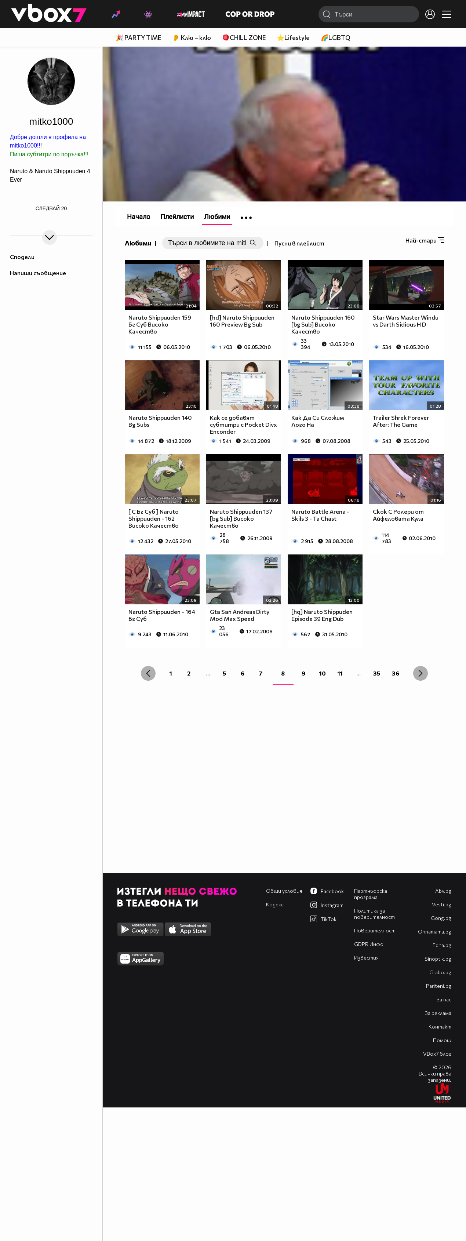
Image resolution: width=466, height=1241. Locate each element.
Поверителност (375, 930)
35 (376, 673)
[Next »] (420, 673)
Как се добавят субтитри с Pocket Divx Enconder (243, 424)
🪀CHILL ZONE (244, 37)
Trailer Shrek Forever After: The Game (401, 421)
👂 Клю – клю (191, 37)
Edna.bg (442, 945)
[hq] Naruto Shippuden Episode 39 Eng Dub (322, 615)
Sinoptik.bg (438, 959)
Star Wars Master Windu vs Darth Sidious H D (405, 321)
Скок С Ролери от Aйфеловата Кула (398, 515)
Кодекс (275, 904)
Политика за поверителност (374, 913)
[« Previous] (148, 673)
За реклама (438, 1013)
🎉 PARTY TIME (138, 37)
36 (395, 673)
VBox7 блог (437, 1054)
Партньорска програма (370, 894)
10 (322, 673)
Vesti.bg (441, 904)
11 (340, 673)
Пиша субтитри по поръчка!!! (49, 154)
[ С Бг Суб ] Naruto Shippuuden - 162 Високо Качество (153, 518)
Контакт (440, 1026)
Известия (366, 957)
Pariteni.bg (438, 986)
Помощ (442, 1040)
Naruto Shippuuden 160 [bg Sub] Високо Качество (323, 324)
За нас (444, 999)
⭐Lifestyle (293, 37)
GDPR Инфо (368, 944)
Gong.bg (441, 918)
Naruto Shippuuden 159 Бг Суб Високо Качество (159, 324)
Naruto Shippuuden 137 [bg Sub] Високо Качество (241, 518)
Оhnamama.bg (434, 931)
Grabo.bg (440, 972)
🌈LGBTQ (335, 37)
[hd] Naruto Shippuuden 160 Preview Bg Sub (242, 321)
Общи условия (284, 891)
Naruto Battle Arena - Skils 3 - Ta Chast (320, 515)
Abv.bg (443, 891)
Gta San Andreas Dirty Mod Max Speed (239, 615)
